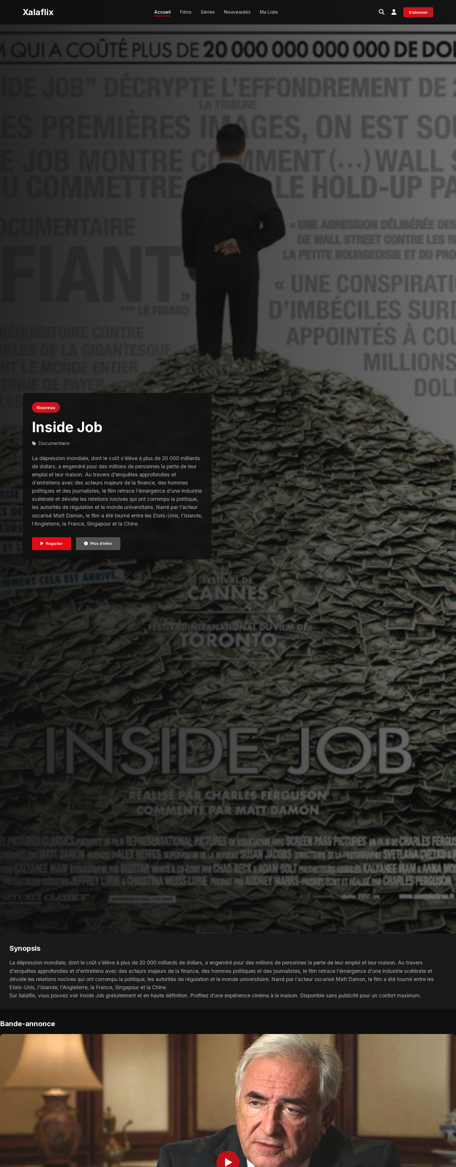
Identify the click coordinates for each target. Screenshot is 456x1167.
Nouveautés (237, 12)
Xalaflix (38, 12)
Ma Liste (269, 12)
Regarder (51, 543)
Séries (208, 12)
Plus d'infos (98, 543)
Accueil (162, 12)
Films (185, 12)
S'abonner (418, 12)
